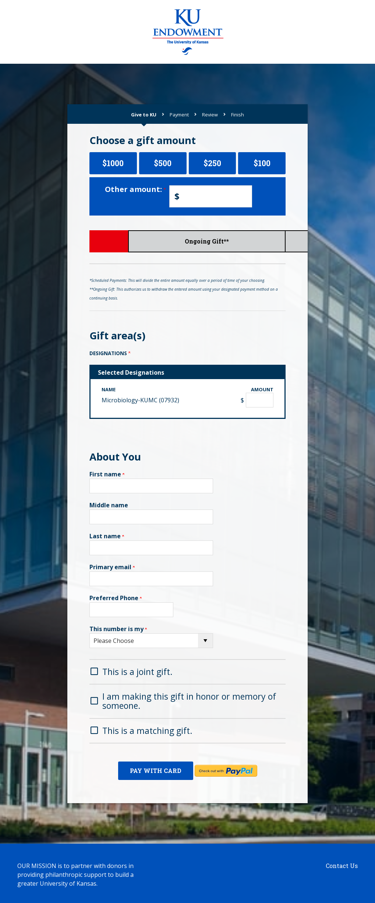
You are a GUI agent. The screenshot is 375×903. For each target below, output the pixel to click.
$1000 (113, 163)
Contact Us (342, 863)
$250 (212, 163)
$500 (162, 163)
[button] (187, 671)
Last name (106, 536)
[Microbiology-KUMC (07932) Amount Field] (259, 400)
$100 (262, 163)
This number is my (118, 629)
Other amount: (135, 189)
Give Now (122, 241)
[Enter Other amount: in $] (210, 196)
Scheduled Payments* (187, 241)
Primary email (112, 567)
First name (106, 474)
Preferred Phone (115, 598)
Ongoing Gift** (253, 241)
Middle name (108, 505)
